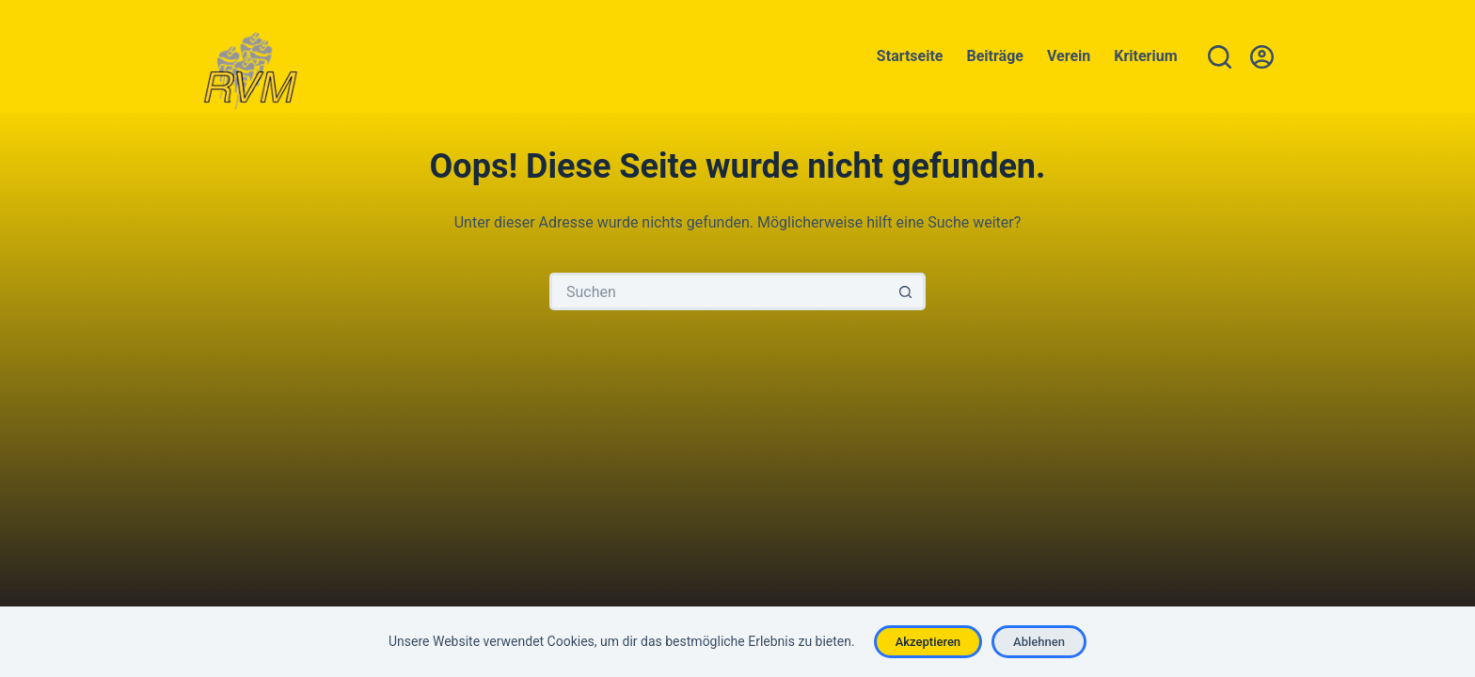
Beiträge (995, 56)
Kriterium (1145, 56)
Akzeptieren (928, 642)
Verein (1068, 56)
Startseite (910, 56)
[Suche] (1219, 57)
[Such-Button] (907, 291)
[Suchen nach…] (718, 291)
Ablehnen (1039, 642)
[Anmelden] (1262, 57)
